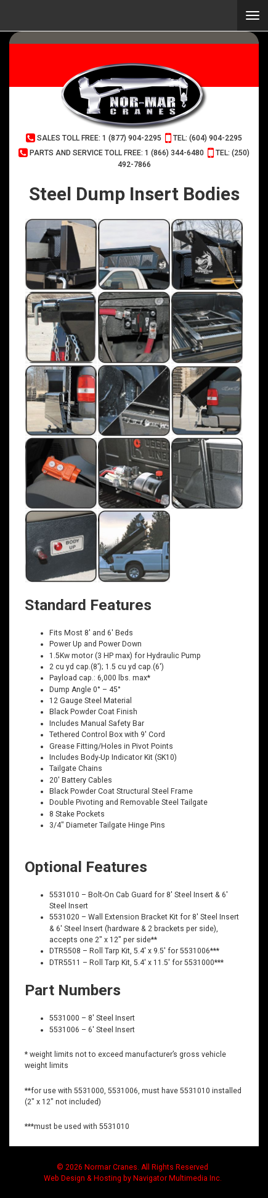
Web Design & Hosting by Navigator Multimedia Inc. (133, 1178)
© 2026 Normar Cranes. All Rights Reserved (132, 1167)
